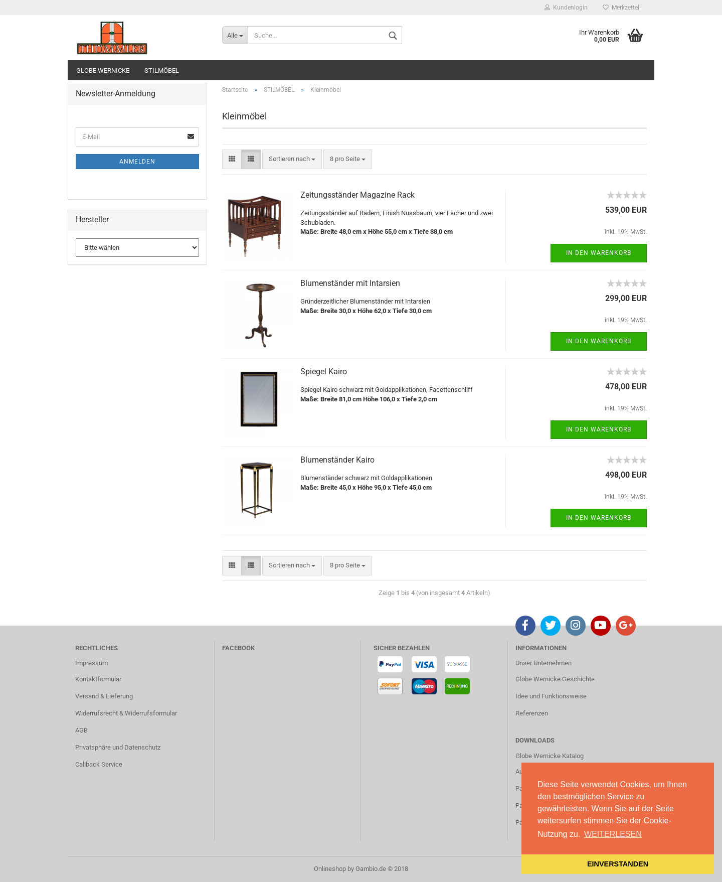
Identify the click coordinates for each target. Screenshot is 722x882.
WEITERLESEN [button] (613, 834)
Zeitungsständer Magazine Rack (357, 195)
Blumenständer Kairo (337, 460)
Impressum (91, 663)
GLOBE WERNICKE (102, 70)
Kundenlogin (566, 7)
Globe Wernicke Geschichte (555, 679)
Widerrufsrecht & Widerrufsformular (126, 713)
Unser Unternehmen (543, 663)
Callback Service (98, 764)
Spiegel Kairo (323, 371)
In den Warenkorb (598, 252)
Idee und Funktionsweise (551, 696)
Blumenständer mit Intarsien (350, 283)
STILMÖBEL (161, 70)
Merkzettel (621, 7)
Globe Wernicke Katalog (549, 756)
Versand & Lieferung (104, 696)
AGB (81, 730)
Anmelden (137, 161)
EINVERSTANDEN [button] (617, 864)
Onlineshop (330, 868)
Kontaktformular (98, 679)
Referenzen (531, 713)
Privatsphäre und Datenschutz (117, 747)
